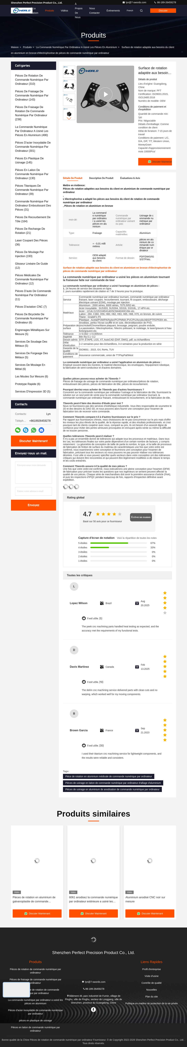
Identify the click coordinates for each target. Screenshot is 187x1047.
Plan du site (151, 996)
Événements (113, 10)
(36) (31, 242)
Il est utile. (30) (95, 745)
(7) (31, 306)
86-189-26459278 (165, 2)
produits (27, 47)
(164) (32, 219)
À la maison (34, 10)
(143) (31, 95)
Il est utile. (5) (94, 618)
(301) (33, 146)
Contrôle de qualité (151, 983)
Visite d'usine (152, 976)
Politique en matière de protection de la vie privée (151, 1003)
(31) (33, 205)
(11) (33, 295)
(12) (31, 265)
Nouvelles (151, 989)
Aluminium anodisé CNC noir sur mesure (145, 899)
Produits (49, 10)
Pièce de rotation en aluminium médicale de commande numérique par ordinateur (108, 776)
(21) (30, 230)
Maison (15, 47)
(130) (31, 174)
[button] (69, 118)
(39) (31, 189)
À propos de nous (78, 11)
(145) (29, 160)
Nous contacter (94, 10)
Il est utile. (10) (95, 682)
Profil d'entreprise (151, 969)
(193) (29, 254)
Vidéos (64, 10)
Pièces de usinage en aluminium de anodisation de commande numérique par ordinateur (112, 789)
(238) (31, 113)
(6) (31, 318)
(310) (31, 79)
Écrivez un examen (141, 517)
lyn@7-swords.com (134, 2)
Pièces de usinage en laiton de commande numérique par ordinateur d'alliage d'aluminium (113, 783)
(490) (31, 131)
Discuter (163, 10)
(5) (32, 332)
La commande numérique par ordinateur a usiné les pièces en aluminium (76, 47)
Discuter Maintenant (33, 441)
